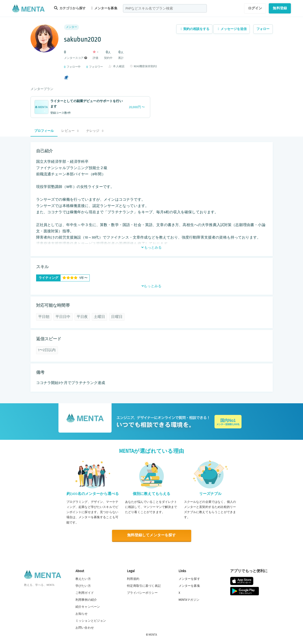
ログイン (255, 8)
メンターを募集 (104, 8)
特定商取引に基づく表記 (144, 585)
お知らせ (81, 613)
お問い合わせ (84, 627)
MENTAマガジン (189, 599)
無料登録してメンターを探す (151, 535)
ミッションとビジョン (90, 620)
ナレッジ (94, 131)
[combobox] (165, 8)
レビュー (69, 131)
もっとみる (151, 247)
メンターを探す (189, 578)
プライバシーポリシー (142, 592)
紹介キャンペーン (87, 606)
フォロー (263, 29)
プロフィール (44, 131)
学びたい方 (83, 585)
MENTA (153, 634)
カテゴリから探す (70, 8)
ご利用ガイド (84, 592)
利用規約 (133, 578)
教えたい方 (83, 578)
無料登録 (280, 8)
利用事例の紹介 (86, 599)
